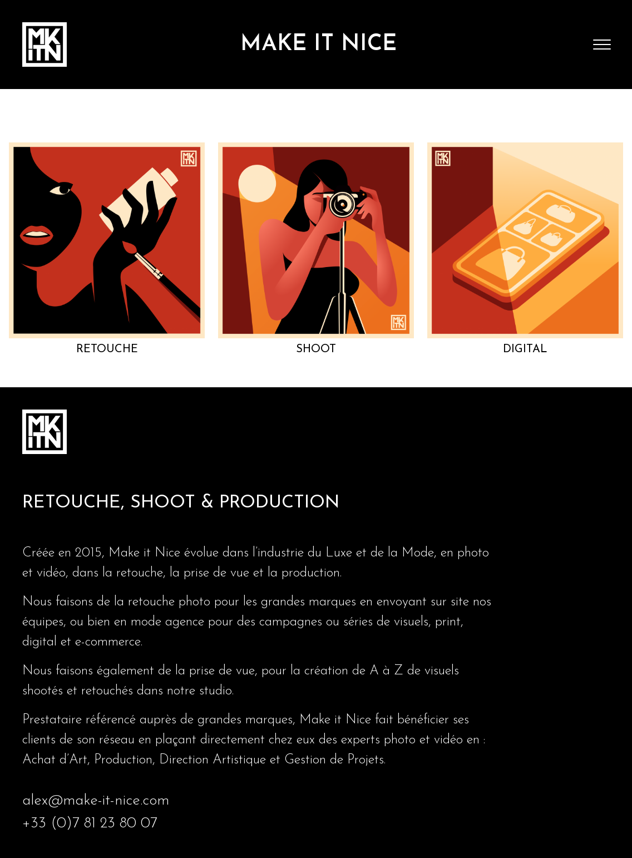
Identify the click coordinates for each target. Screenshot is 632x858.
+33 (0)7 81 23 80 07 (89, 823)
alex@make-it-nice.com (95, 800)
